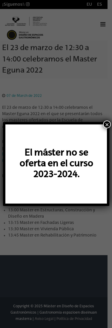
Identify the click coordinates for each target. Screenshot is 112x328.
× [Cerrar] (107, 124)
